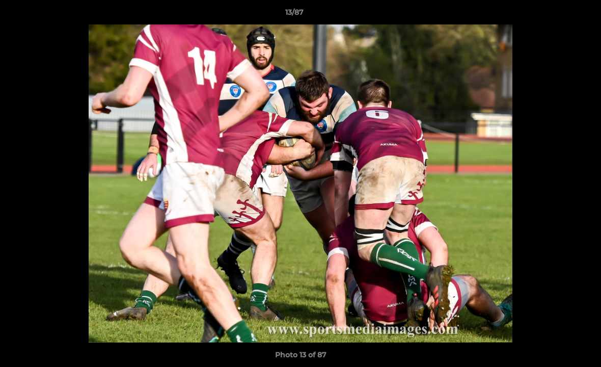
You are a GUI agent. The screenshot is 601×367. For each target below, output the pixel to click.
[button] (558, 14)
